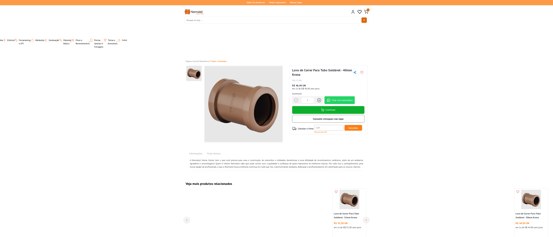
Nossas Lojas (296, 2)
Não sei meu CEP (320, 132)
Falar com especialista (340, 100)
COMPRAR (328, 110)
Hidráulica (204, 61)
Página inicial (192, 61)
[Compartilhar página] (355, 72)
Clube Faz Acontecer (256, 2)
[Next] (366, 220)
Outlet (121, 40)
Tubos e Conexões (219, 61)
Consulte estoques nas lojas (328, 118)
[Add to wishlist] (361, 72)
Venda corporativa (277, 2)
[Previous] (186, 220)
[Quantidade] (307, 100)
